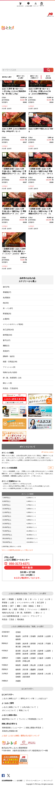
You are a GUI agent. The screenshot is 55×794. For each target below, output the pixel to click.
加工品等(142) (8, 330)
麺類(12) (6, 346)
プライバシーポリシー (33, 780)
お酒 (12, 603)
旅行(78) (6, 287)
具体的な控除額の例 (9, 731)
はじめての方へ (20, 4)
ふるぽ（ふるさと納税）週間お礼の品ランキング (20, 736)
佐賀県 (25, 674)
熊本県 (40, 674)
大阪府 (40, 658)
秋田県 (40, 636)
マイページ (36, 4)
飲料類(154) (7, 335)
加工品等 (40, 603)
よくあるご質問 (29, 4)
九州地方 (5, 106)
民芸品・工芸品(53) (10, 388)
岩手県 (25, 636)
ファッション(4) (9, 367)
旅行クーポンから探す (21, 77)
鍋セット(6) (7, 383)
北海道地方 (6, 632)
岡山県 (33, 665)
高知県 (40, 670)
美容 (38, 606)
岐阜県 (25, 654)
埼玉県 (40, 644)
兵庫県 (48, 658)
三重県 (18, 658)
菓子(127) (6, 340)
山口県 (48, 665)
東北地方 (5, 636)
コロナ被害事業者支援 (10, 616)
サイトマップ (48, 780)
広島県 (40, 665)
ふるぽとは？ (42, 698)
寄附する (41, 4)
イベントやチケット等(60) (13, 324)
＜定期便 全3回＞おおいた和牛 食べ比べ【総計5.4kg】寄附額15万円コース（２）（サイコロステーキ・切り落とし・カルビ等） (41, 173)
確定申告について (9, 719)
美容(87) (6, 351)
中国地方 (5, 665)
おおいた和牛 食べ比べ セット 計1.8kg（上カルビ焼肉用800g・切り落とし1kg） (14, 91)
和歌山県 (26, 661)
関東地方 (5, 643)
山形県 (48, 636)
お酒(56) (6, 319)
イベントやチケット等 (25, 603)
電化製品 (20, 619)
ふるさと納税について (10, 707)
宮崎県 (18, 677)
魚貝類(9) (6, 298)
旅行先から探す (7, 77)
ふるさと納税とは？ (9, 698)
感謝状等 (43, 609)
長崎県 (33, 674)
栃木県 (25, 644)
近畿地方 (5, 658)
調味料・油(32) (9, 356)
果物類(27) (7, 292)
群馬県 (33, 644)
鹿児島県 (26, 677)
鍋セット (39, 613)
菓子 (12, 606)
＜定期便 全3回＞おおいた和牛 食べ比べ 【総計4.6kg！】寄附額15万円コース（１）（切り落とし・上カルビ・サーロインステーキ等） (14, 173)
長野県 (18, 654)
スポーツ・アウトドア (30, 616)
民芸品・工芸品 (8, 619)
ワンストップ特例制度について (31, 719)
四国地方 (5, 669)
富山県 (25, 651)
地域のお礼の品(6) (10, 372)
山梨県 (48, 651)
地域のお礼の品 (8, 613)
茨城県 (18, 644)
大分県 (4, 108)
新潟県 (18, 651)
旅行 (4, 599)
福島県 (18, 639)
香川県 (25, 670)
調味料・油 (6, 609)
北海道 (18, 632)
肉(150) (6, 303)
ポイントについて (9, 710)
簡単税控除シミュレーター (12, 728)
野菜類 (4, 603)
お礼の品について (29, 707)
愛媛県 (33, 670)
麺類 (18, 606)
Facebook (3, 775)
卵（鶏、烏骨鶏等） (25, 613)
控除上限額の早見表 (33, 728)
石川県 (33, 651)
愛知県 (40, 654)
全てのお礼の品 (48, 77)
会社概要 (19, 780)
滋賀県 (25, 658)
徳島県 (18, 670)
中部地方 (5, 651)
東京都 (18, 647)
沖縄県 (18, 681)
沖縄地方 (5, 681)
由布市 (9, 108)
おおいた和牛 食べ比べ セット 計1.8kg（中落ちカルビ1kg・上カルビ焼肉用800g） (40, 91)
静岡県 (33, 654)
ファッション (32, 609)
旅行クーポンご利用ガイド (34, 77)
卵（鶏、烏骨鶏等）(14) (12, 378)
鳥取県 (18, 665)
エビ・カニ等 (45, 599)
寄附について (24, 710)
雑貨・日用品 (19, 609)
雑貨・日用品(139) (10, 362)
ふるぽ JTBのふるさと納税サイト (9, 35)
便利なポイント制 (27, 698)
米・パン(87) (8, 308)
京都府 (33, 658)
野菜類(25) (7, 314)
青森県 (18, 636)
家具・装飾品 (28, 606)
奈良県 (18, 661)
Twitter (8, 775)
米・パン (33, 599)
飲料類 (4, 606)
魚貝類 (19, 599)
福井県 (40, 651)
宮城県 (33, 636)
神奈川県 (26, 647)
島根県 (25, 665)
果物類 (11, 599)
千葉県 (48, 644)
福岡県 (18, 674)
